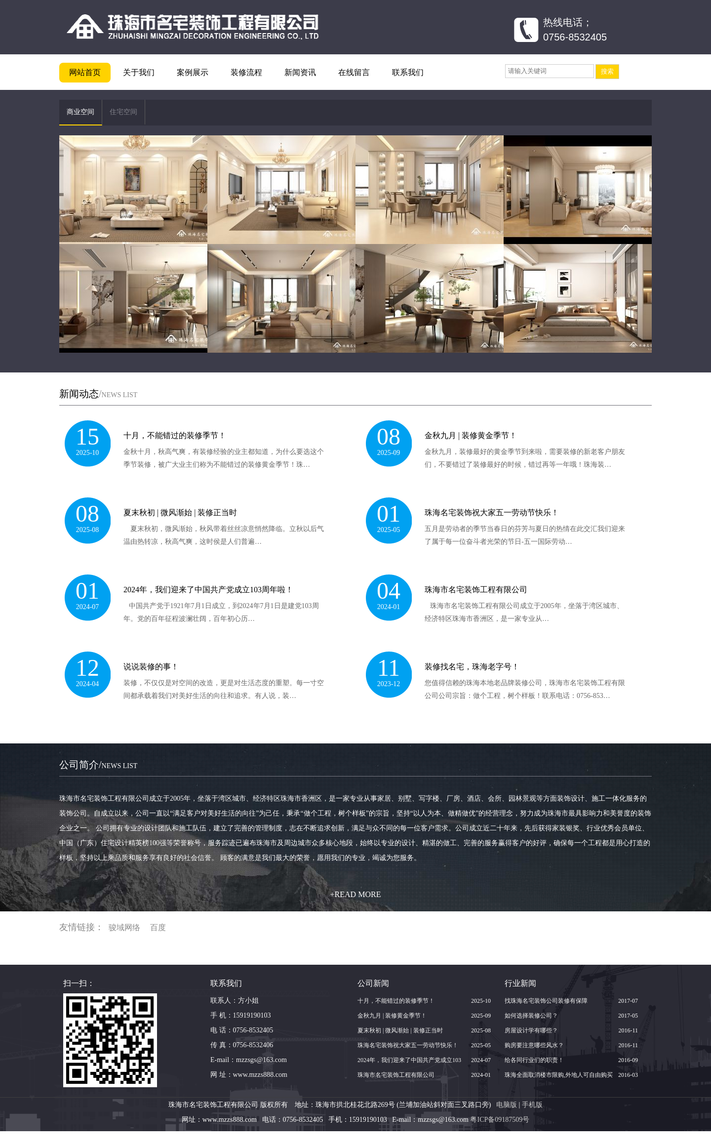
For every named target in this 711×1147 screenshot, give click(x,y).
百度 (158, 927)
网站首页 (85, 72)
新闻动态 (79, 393)
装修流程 (246, 72)
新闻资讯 (300, 72)
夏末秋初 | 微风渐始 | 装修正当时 (180, 512)
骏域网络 (124, 927)
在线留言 (354, 72)
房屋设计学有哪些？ (531, 1030)
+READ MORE (355, 894)
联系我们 (408, 72)
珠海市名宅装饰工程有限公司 (476, 589)
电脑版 (506, 1104)
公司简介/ (98, 764)
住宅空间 (123, 112)
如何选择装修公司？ (531, 1015)
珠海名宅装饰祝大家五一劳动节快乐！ (492, 512)
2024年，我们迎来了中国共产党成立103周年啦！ (208, 589)
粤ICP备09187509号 (499, 1119)
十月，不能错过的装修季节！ (174, 435)
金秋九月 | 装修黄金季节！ (471, 435)
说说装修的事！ (151, 666)
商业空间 (80, 112)
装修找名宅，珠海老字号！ (472, 666)
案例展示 (192, 72)
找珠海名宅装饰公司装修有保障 (546, 1000)
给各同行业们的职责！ (534, 1060)
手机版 (532, 1104)
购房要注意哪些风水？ (534, 1045)
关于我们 (139, 72)
